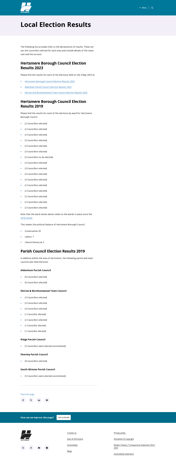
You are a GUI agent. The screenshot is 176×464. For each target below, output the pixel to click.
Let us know (63, 417)
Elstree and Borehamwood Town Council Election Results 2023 (56, 92)
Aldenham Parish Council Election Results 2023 (48, 87)
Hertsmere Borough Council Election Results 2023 (50, 81)
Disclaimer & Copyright (124, 439)
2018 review (26, 218)
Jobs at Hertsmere (75, 439)
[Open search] (152, 7)
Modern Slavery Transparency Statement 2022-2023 (134, 446)
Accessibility (72, 445)
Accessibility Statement (124, 454)
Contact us (71, 433)
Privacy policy (119, 433)
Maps (69, 451)
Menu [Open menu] (143, 7)
